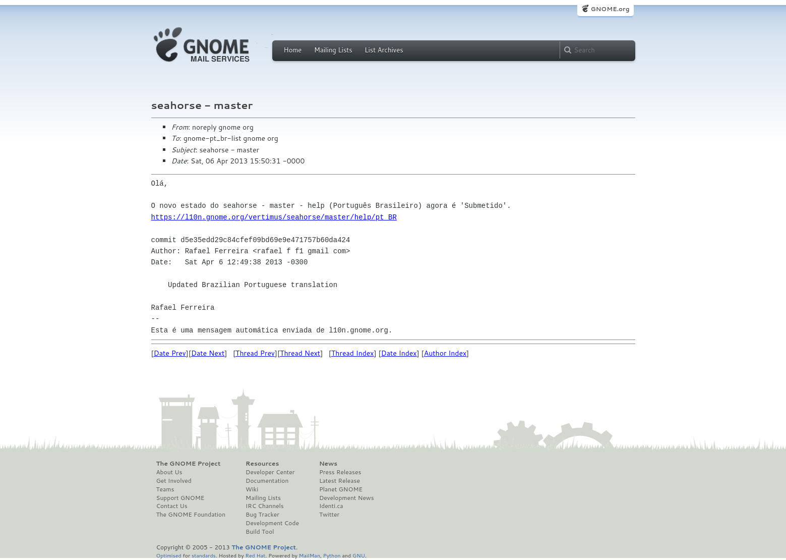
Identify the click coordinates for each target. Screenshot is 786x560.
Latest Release (339, 481)
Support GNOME (180, 498)
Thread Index (352, 353)
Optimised (169, 555)
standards (204, 555)
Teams (165, 489)
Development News (346, 498)
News (328, 464)
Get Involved (174, 481)
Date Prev (170, 353)
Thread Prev (255, 353)
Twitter (329, 515)
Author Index (445, 353)
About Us (169, 472)
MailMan (309, 555)
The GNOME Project (188, 464)
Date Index (399, 353)
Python (332, 555)
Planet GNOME (340, 489)
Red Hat (255, 555)
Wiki (252, 489)
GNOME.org (609, 9)
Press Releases (340, 472)
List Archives (384, 49)
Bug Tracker (262, 515)
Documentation (267, 481)
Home (293, 49)
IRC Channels (265, 506)
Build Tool (260, 532)
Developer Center (270, 472)
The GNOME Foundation (191, 515)
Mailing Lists (333, 49)
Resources (262, 464)
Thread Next (300, 353)
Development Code (272, 523)
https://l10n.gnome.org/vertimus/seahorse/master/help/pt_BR (274, 217)
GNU (358, 555)
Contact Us (172, 506)
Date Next (207, 353)
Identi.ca (331, 506)
